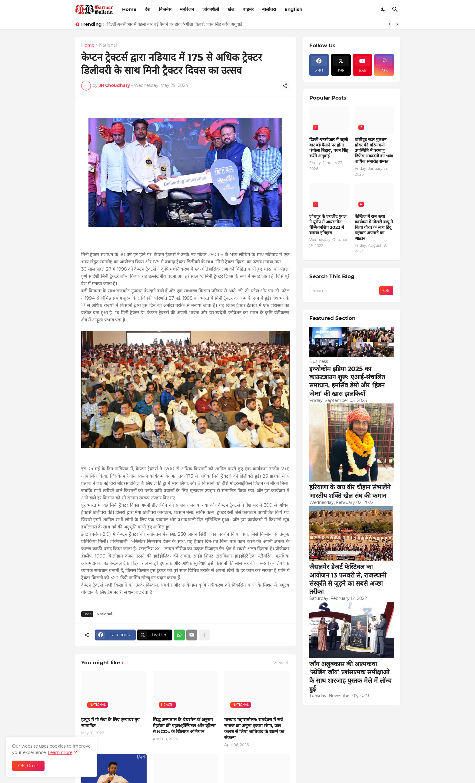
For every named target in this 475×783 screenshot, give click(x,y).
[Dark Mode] (383, 9)
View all (281, 663)
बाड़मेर (248, 9)
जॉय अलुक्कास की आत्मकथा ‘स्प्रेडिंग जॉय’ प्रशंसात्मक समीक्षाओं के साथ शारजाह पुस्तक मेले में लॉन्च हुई (350, 676)
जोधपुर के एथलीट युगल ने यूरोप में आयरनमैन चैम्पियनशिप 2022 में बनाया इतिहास (327, 225)
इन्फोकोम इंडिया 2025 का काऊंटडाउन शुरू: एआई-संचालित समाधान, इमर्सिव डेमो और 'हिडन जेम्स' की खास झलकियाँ (347, 381)
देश (147, 9)
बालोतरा (269, 9)
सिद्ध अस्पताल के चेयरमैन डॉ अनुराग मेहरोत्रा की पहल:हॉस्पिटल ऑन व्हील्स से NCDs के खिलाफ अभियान (184, 725)
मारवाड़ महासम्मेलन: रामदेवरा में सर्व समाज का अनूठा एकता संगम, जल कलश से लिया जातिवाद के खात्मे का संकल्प (254, 728)
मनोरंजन (187, 9)
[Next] (397, 24)
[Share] (285, 85)
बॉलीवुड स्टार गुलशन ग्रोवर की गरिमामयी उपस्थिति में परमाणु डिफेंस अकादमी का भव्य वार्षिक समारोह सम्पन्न (374, 150)
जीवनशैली (210, 9)
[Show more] (204, 635)
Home (129, 9)
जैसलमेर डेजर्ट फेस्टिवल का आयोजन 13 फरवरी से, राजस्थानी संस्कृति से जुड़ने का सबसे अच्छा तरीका (347, 579)
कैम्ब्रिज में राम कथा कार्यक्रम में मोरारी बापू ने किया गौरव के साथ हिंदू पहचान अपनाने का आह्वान (374, 227)
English (293, 9)
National (108, 45)
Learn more (60, 752)
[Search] (395, 9)
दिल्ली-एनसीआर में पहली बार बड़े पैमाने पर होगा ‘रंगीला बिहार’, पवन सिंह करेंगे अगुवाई (174, 24)
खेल (231, 9)
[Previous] (390, 24)
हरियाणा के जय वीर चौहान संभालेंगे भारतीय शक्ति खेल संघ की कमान (349, 491)
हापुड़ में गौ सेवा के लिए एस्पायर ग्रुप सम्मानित (110, 723)
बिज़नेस (165, 9)
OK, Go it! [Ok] (28, 765)
